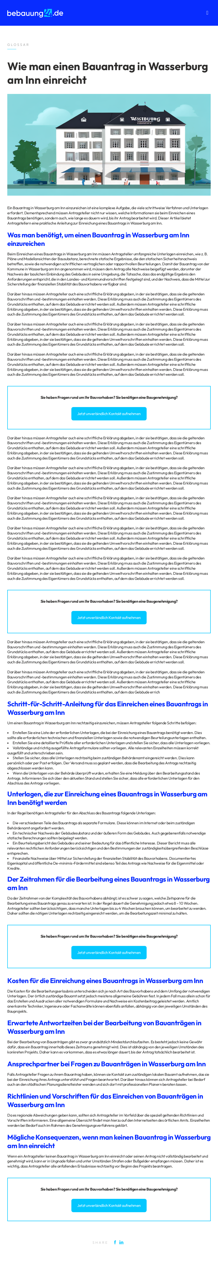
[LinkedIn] (122, 1242)
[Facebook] (116, 1242)
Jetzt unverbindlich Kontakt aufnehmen (109, 413)
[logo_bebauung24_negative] (35, 10)
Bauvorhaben (101, 397)
